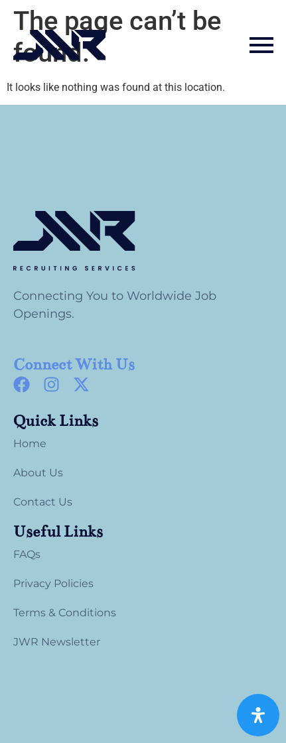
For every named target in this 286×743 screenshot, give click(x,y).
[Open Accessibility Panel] (258, 715)
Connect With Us (74, 364)
